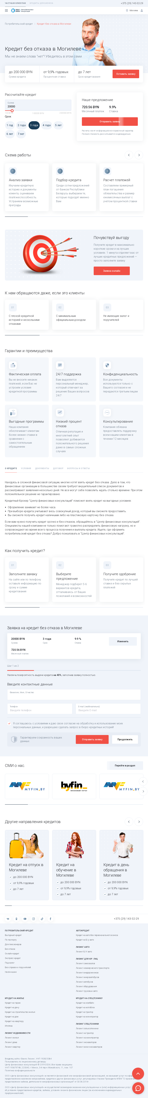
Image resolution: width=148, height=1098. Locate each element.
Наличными (11, 972)
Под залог (9, 963)
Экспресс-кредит (13, 958)
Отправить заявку (110, 121)
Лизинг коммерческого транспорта (92, 968)
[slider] (12, 111)
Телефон (14, 706)
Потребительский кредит (19, 24)
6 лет (9, 134)
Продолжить (125, 739)
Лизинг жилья (12, 1038)
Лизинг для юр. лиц (87, 959)
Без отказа (10, 949)
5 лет (57, 125)
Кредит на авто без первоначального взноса (97, 935)
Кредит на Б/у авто (85, 940)
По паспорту (11, 940)
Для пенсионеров (13, 944)
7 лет (20, 134)
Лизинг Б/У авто (84, 952)
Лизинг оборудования (86, 986)
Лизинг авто (83, 947)
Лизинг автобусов (84, 982)
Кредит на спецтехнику (89, 998)
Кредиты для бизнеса (41, 3)
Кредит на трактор (84, 1012)
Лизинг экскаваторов (86, 1042)
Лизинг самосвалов (85, 963)
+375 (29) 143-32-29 (132, 3)
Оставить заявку (126, 74)
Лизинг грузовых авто (86, 991)
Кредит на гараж (13, 1003)
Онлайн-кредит (12, 953)
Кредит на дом (12, 1017)
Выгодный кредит (13, 935)
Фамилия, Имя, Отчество (22, 692)
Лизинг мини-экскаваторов (89, 1047)
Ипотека (8, 1026)
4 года (46, 125)
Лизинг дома (11, 1042)
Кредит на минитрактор (87, 1017)
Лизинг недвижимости (18, 1033)
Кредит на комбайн (85, 1003)
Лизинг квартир (12, 1047)
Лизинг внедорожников (87, 973)
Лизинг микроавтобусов (87, 977)
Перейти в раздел (125, 765)
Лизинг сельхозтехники (87, 1028)
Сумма (11, 103)
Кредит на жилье (14, 998)
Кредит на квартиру (14, 1021)
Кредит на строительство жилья (20, 1012)
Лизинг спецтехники (87, 1024)
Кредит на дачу (12, 1007)
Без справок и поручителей (18, 967)
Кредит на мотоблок (85, 1007)
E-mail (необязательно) (89, 706)
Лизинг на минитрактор (87, 1038)
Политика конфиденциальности (20, 1070)
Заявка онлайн (111, 271)
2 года (21, 125)
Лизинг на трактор (85, 1033)
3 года (33, 125)
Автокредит (83, 930)
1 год (9, 125)
